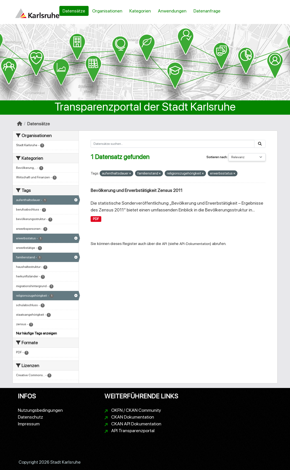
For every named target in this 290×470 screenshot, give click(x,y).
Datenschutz (30, 417)
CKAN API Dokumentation (136, 423)
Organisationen (107, 11)
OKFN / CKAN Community (136, 410)
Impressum (29, 423)
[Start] (19, 123)
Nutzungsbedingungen (40, 410)
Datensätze (74, 11)
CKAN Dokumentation (132, 417)
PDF (96, 219)
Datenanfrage (206, 11)
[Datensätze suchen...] (172, 144)
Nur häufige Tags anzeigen (36, 333)
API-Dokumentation (194, 244)
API (164, 244)
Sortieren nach (216, 157)
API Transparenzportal (133, 430)
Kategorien (140, 11)
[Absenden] (260, 144)
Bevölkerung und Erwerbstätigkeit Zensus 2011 (136, 190)
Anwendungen (172, 11)
